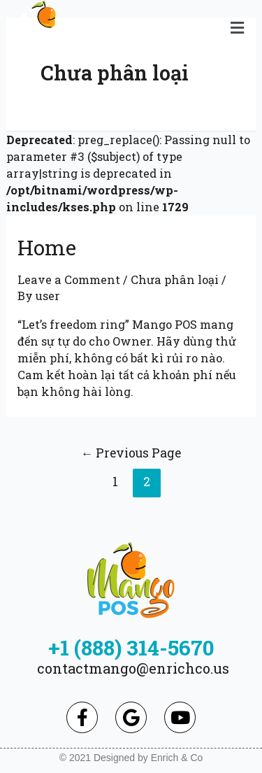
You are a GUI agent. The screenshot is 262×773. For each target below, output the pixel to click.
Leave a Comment (68, 279)
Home (46, 247)
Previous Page (131, 453)
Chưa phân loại (175, 279)
